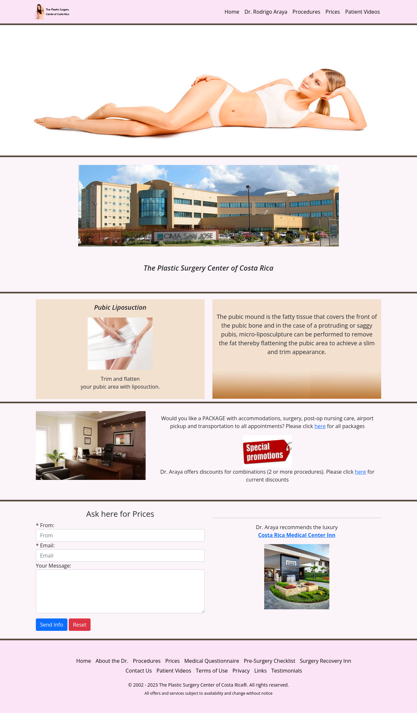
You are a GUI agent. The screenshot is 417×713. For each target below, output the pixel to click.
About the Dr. (111, 660)
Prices (332, 11)
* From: (45, 525)
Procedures (306, 11)
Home (231, 11)
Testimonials (286, 670)
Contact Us (138, 670)
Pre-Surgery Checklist (269, 660)
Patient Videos (362, 11)
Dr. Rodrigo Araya (266, 11)
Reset (79, 624)
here (319, 426)
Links (260, 670)
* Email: (45, 545)
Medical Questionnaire (211, 660)
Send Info (51, 624)
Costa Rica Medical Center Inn (296, 535)
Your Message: (53, 565)
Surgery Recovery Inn (325, 660)
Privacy (241, 670)
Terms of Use (212, 670)
